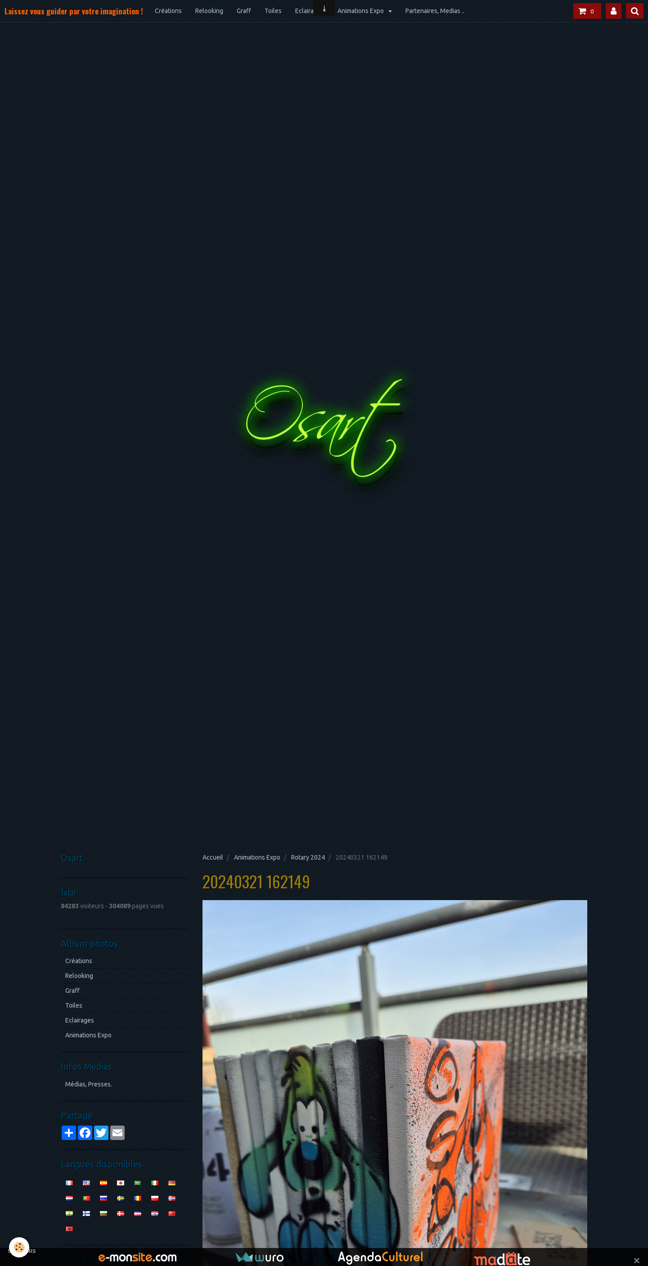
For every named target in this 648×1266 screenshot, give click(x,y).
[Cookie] (19, 1247)
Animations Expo (361, 10)
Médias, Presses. (88, 1084)
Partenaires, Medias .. (434, 10)
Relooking (209, 10)
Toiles (273, 10)
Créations (168, 10)
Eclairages (309, 10)
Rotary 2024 (308, 857)
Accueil (212, 857)
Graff (244, 10)
